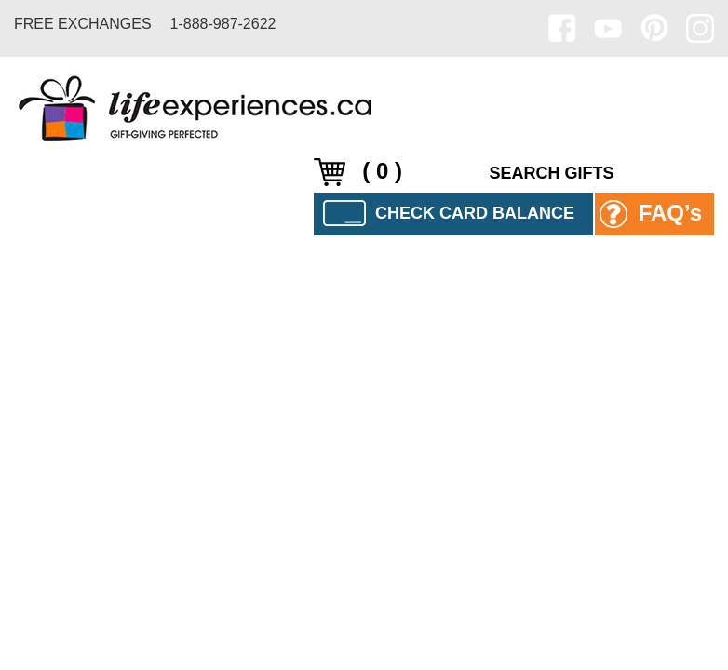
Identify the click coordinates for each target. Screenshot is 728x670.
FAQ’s (651, 214)
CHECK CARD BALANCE (448, 213)
